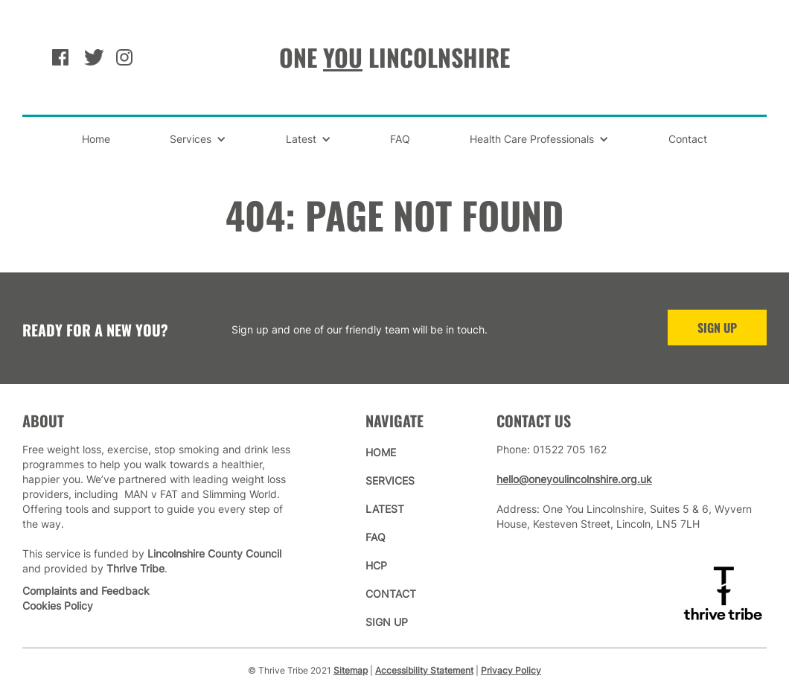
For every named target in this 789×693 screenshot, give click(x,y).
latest (384, 508)
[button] (198, 139)
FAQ (400, 138)
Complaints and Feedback (86, 590)
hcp (376, 565)
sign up (386, 622)
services (390, 480)
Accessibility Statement (424, 670)
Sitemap (350, 670)
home (380, 452)
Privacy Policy (511, 670)
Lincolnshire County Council (214, 553)
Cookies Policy (57, 605)
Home (96, 138)
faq (375, 537)
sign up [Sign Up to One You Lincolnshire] (717, 327)
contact (390, 593)
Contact (687, 138)
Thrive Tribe (135, 568)
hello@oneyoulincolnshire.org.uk (574, 479)
